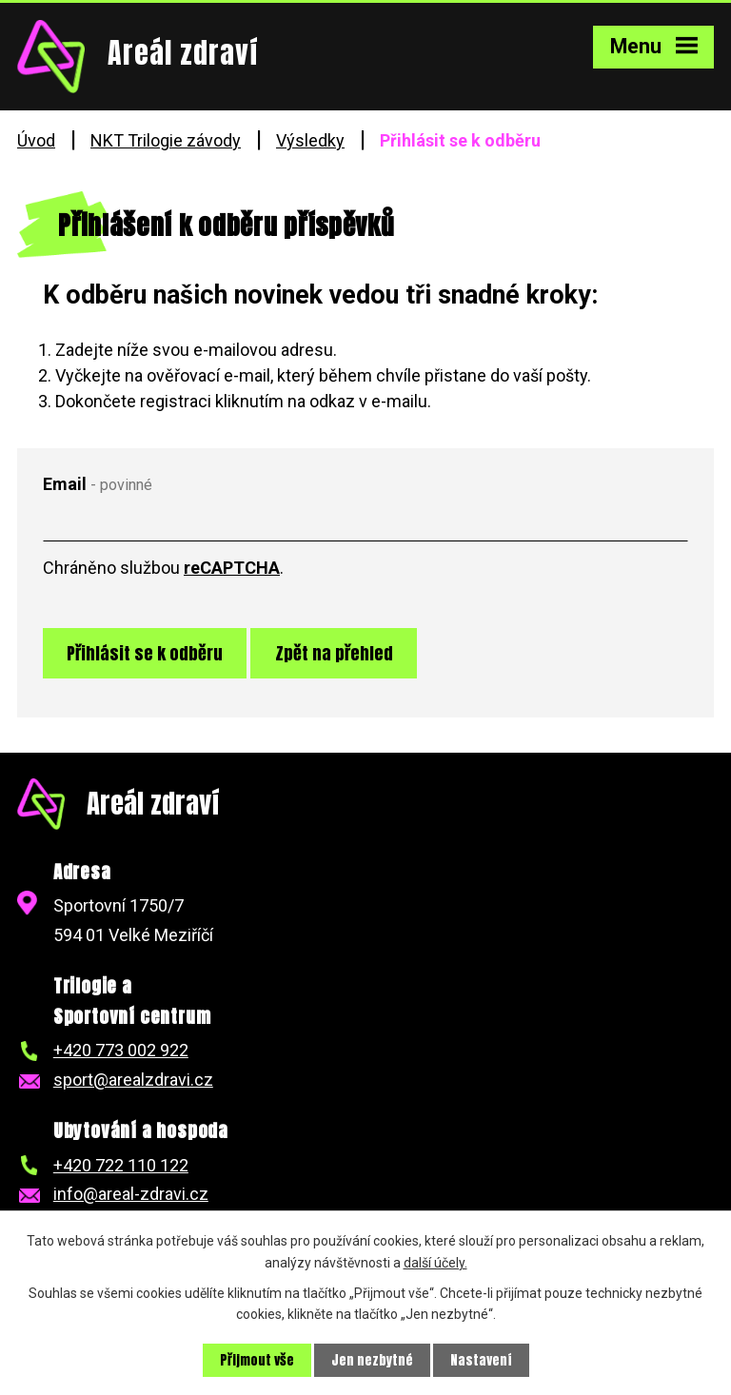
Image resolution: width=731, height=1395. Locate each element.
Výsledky (310, 140)
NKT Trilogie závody (165, 140)
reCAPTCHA (232, 568)
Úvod (36, 140)
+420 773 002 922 (120, 1050)
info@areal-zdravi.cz (130, 1194)
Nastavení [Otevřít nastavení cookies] (481, 1360)
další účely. (435, 1261)
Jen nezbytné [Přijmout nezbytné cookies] (372, 1360)
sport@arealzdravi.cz (133, 1080)
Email (97, 484)
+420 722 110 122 (120, 1165)
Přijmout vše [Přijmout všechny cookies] (257, 1360)
